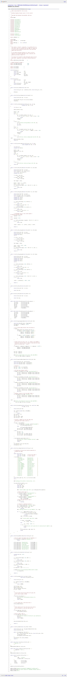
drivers (41, 5)
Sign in (65, 1)
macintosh (45, 5)
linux (15, 5)
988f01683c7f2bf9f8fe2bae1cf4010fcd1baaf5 (27, 5)
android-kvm (11, 5)
